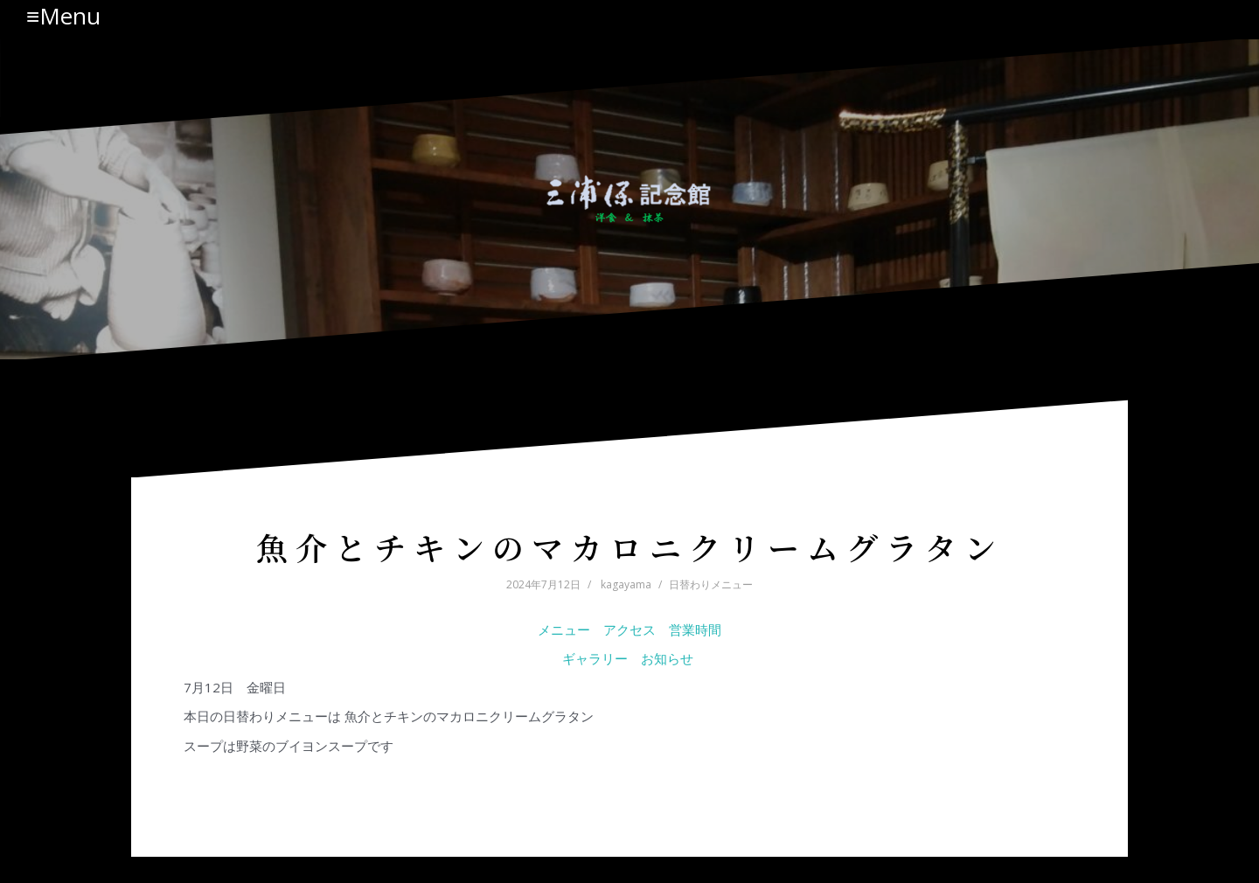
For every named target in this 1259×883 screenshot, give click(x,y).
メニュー (564, 629)
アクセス (629, 629)
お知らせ (669, 658)
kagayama (626, 584)
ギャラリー (595, 658)
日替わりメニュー (711, 584)
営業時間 (695, 629)
